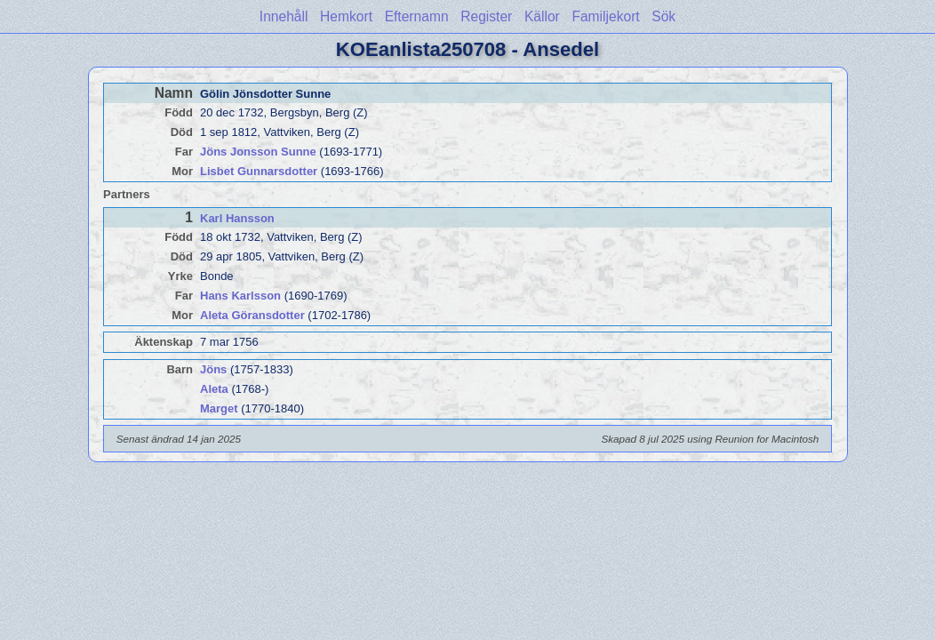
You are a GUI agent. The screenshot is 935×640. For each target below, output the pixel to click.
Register (486, 16)
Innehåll (284, 16)
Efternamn (417, 16)
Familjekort (605, 16)
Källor (542, 16)
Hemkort (346, 16)
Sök (663, 16)
